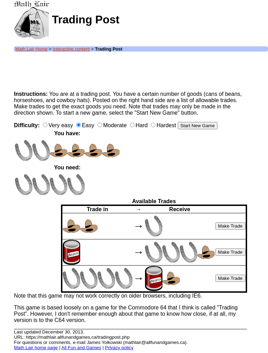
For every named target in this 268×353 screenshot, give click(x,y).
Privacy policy (119, 347)
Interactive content (71, 49)
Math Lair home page (36, 347)
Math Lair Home (31, 49)
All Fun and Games (81, 347)
